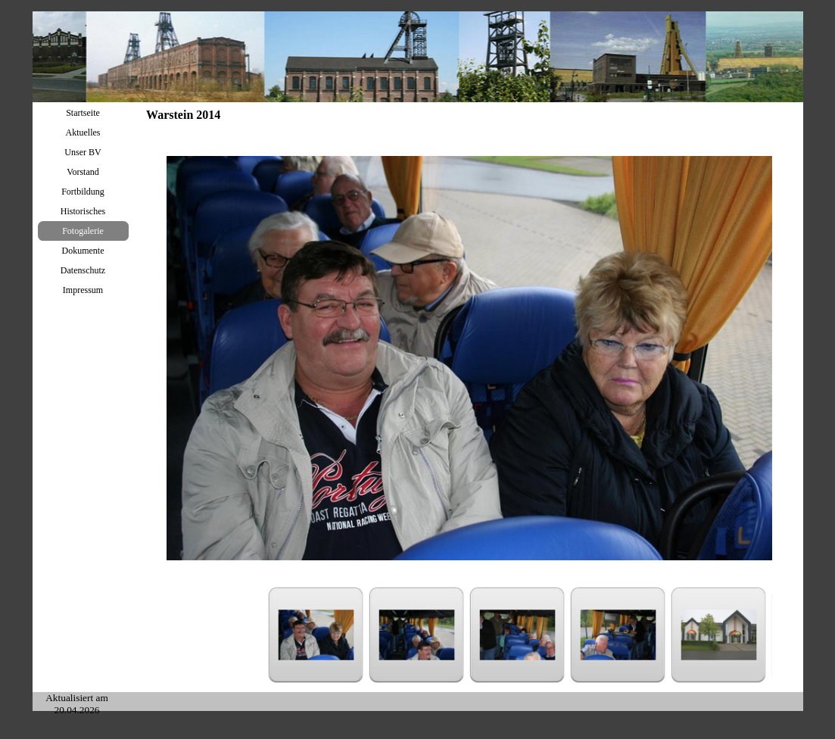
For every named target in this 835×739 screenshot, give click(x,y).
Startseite (83, 113)
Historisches (83, 211)
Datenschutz (83, 270)
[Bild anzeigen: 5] (718, 634)
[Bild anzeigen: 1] (316, 634)
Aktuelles (83, 132)
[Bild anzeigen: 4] (618, 634)
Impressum (83, 290)
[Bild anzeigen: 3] (517, 634)
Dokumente (83, 250)
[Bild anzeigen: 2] (416, 634)
